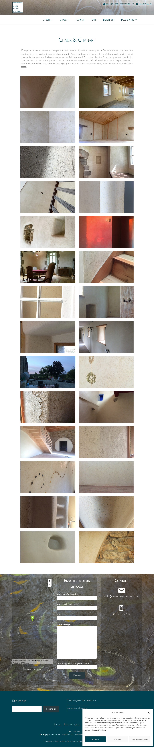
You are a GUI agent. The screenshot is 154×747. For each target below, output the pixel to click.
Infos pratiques (72, 724)
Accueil (57, 724)
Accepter (95, 739)
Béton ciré (108, 19)
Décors (48, 19)
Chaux (65, 19)
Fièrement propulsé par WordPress (78, 741)
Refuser (117, 739)
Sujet (77, 616)
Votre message (77, 641)
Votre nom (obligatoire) (77, 596)
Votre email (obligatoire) (77, 606)
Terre (93, 19)
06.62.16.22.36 (144, 4)
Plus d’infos (129, 19)
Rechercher (51, 709)
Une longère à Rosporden (77, 708)
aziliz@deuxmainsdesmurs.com (118, 4)
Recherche (19, 701)
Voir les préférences (139, 739)
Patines (80, 19)
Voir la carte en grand (32, 669)
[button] (148, 712)
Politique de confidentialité (53, 741)
